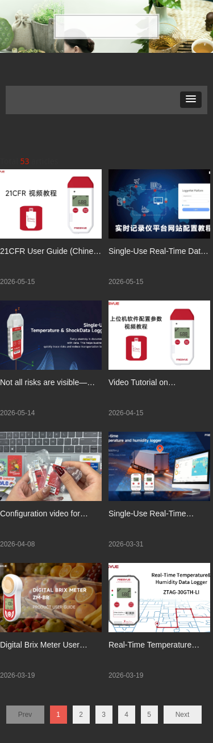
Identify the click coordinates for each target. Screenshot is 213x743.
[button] (191, 99)
